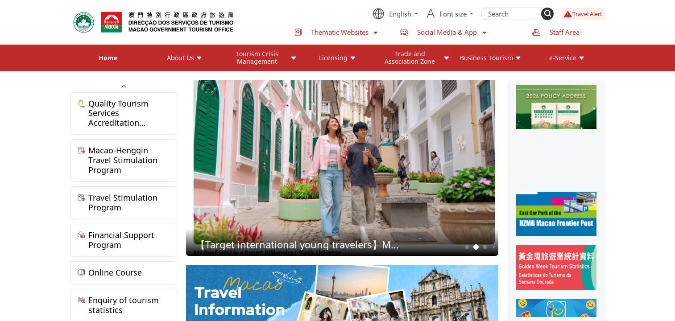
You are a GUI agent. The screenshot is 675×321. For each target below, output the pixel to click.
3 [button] (485, 247)
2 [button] (475, 247)
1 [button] (467, 247)
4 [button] (493, 247)
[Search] (547, 14)
